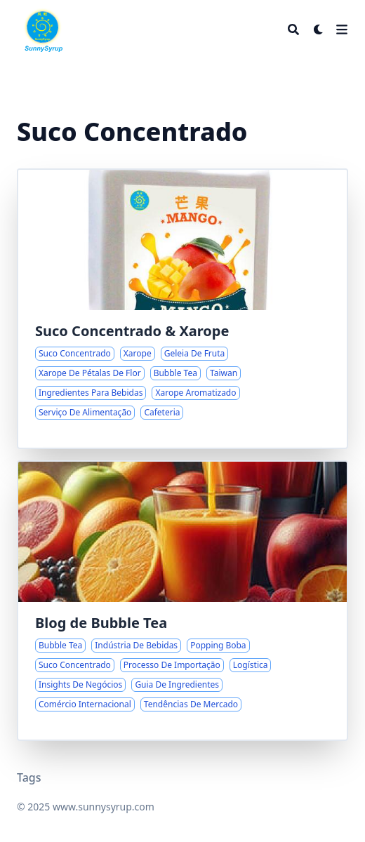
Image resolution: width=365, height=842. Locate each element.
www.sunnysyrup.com (103, 806)
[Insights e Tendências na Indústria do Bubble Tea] (182, 601)
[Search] (293, 29)
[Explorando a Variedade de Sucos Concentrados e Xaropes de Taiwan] (182, 309)
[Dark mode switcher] (318, 29)
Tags (29, 777)
